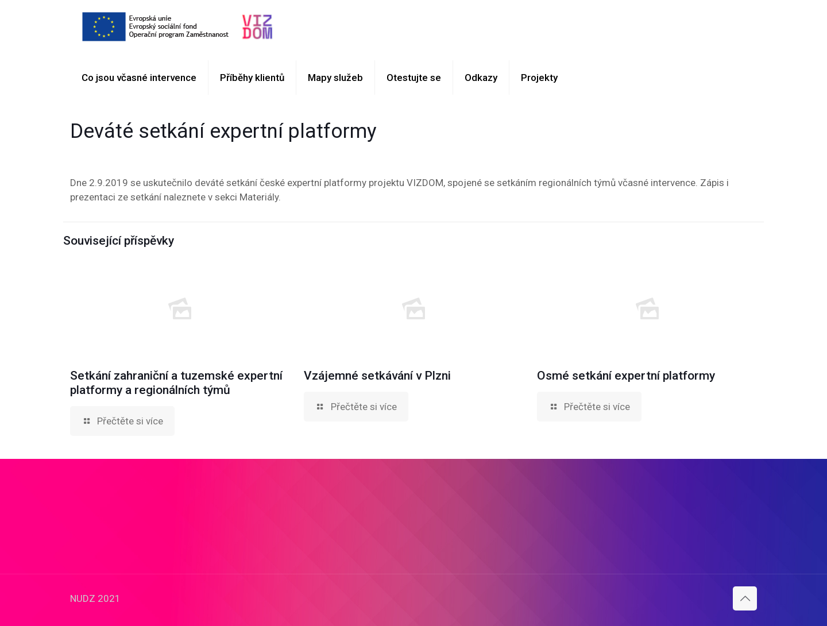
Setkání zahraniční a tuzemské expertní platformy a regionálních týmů (176, 383)
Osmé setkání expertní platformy (626, 375)
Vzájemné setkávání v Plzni (377, 375)
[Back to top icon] (745, 598)
